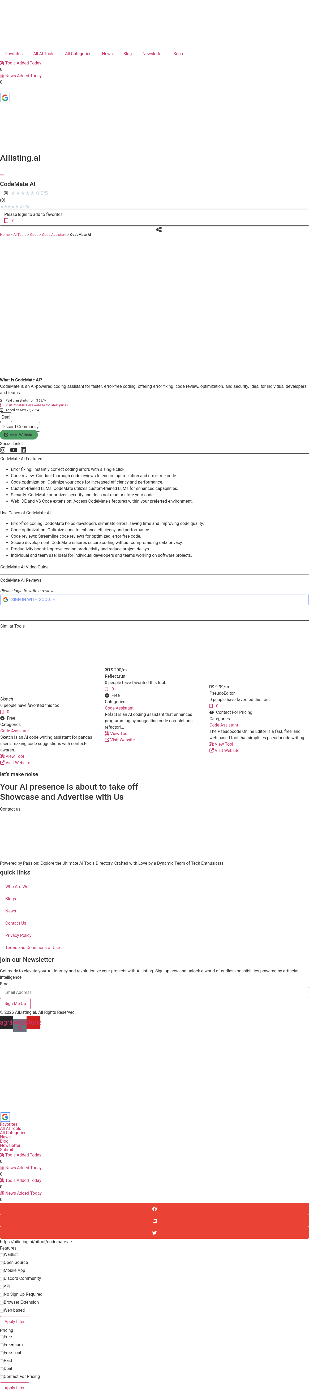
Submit (180, 53)
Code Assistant (54, 234)
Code (34, 234)
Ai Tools (19, 234)
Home (5, 234)
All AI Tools (43, 53)
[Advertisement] (154, 1072)
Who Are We (16, 886)
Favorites (14, 53)
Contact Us (15, 923)
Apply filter (15, 1321)
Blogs (10, 898)
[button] (116, 669)
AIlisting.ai (20, 158)
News (107, 53)
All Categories (78, 53)
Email (5, 984)
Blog (127, 53)
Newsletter (152, 53)
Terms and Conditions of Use (32, 947)
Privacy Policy (18, 935)
